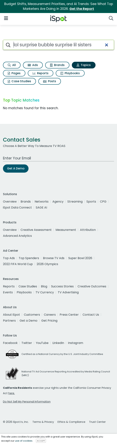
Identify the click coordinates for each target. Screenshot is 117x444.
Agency (57, 201)
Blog (44, 286)
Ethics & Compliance (71, 422)
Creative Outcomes (92, 286)
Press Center (69, 314)
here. (11, 393)
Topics (84, 65)
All (12, 65)
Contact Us (91, 314)
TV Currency (45, 292)
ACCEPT (41, 440)
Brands (57, 65)
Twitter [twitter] (26, 343)
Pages (14, 73)
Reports (41, 73)
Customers (32, 314)
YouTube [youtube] (42, 343)
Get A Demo (15, 168)
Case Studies (19, 81)
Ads (33, 65)
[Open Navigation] (6, 18)
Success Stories (62, 286)
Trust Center (97, 422)
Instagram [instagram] (75, 343)
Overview (10, 201)
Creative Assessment (36, 230)
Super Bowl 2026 (80, 258)
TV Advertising (68, 292)
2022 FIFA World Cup (18, 264)
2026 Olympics (47, 264)
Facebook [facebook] (10, 343)
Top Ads (9, 258)
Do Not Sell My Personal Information (27, 401)
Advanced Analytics (17, 236)
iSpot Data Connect (17, 207)
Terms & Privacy (43, 422)
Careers (50, 314)
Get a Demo (28, 320)
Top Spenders (29, 258)
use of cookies (23, 440)
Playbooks (70, 73)
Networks (42, 201)
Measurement (66, 230)
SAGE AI (41, 207)
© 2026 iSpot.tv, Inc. (16, 422)
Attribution (88, 230)
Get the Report (81, 9)
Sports (91, 201)
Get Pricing (49, 320)
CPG (103, 201)
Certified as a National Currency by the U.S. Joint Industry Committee (62, 354)
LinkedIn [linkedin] (58, 343)
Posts (49, 81)
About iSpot (11, 314)
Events (8, 292)
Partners (9, 320)
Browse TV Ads (53, 258)
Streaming (75, 201)
